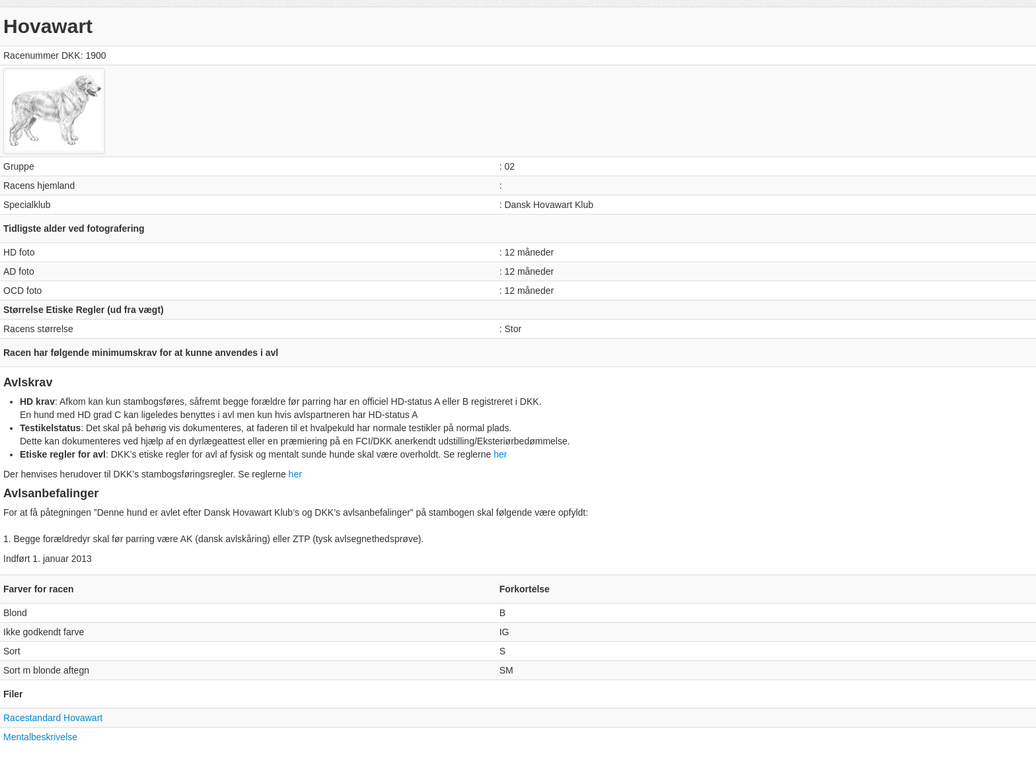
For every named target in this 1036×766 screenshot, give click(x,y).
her (500, 454)
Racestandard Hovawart (52, 718)
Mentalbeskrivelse (40, 737)
